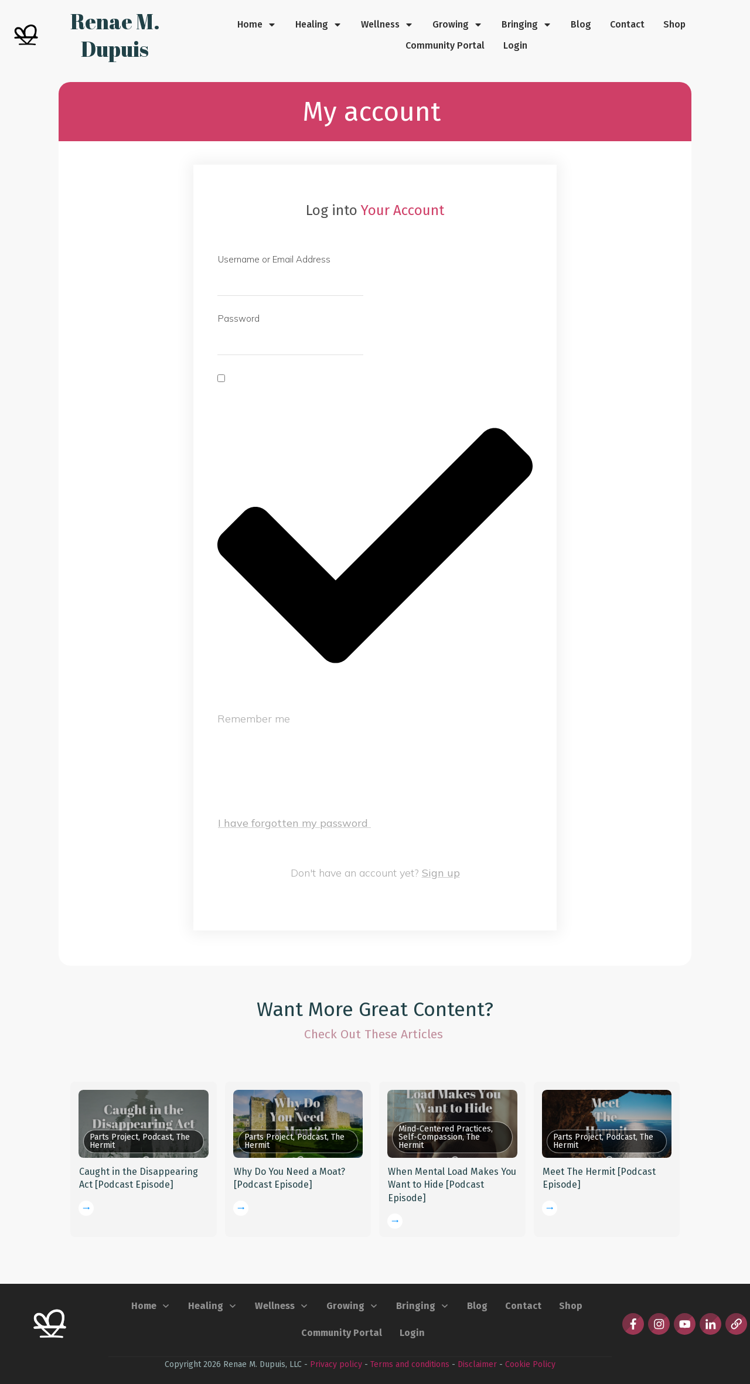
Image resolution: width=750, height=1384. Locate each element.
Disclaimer (477, 1364)
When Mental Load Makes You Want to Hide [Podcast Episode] (452, 1185)
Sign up (441, 873)
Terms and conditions (409, 1364)
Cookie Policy (530, 1364)
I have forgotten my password (294, 823)
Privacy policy (336, 1364)
